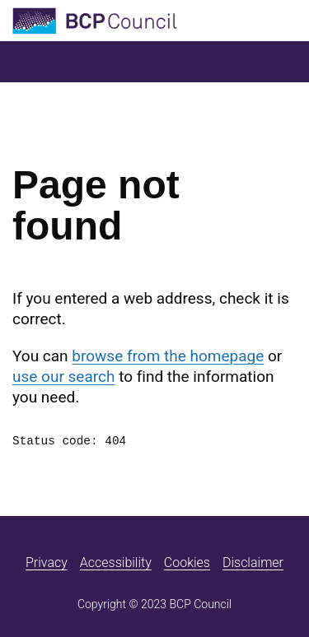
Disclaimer (252, 562)
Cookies (187, 562)
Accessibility (116, 562)
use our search (63, 376)
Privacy (47, 562)
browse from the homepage (168, 355)
